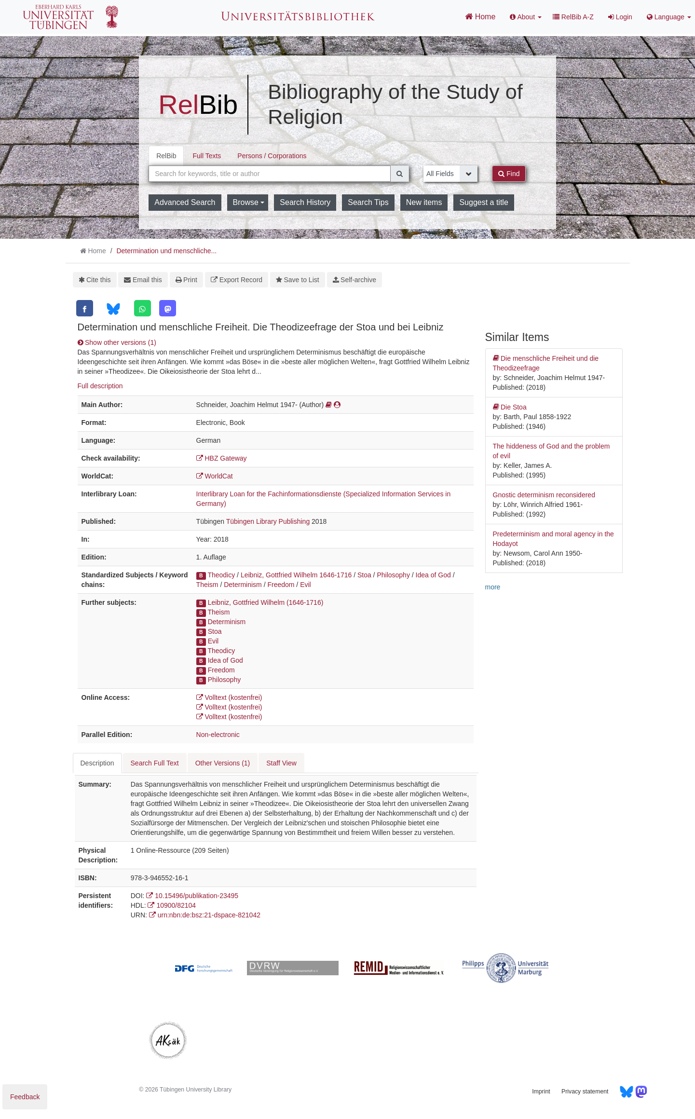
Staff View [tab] (281, 763)
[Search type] (450, 173)
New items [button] (424, 202)
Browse (249, 202)
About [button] (526, 17)
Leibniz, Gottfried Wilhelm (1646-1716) (266, 602)
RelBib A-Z (573, 17)
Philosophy (393, 575)
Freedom (280, 584)
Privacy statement (584, 1091)
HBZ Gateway (221, 458)
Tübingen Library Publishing (268, 521)
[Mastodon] (167, 308)
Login (620, 17)
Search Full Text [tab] (155, 763)
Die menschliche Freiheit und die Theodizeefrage (546, 363)
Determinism (243, 584)
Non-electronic (218, 734)
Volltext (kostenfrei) (229, 697)
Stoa (364, 575)
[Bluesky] (113, 309)
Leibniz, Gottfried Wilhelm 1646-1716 (296, 575)
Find (508, 173)
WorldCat (214, 476)
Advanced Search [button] (184, 202)
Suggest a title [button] (483, 202)
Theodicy (221, 575)
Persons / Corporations (271, 156)
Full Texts (206, 156)
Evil (305, 584)
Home (480, 16)
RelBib (166, 156)
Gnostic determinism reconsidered (544, 495)
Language (669, 17)
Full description (100, 386)
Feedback (25, 1097)
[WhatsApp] (142, 308)
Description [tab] (97, 763)
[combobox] (270, 173)
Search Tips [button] (368, 202)
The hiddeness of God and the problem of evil (551, 451)
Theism (207, 584)
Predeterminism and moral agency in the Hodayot (553, 538)
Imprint (541, 1091)
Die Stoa (510, 407)
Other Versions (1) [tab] (222, 763)
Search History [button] (305, 202)
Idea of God (433, 575)
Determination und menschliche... (166, 251)
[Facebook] (84, 308)
